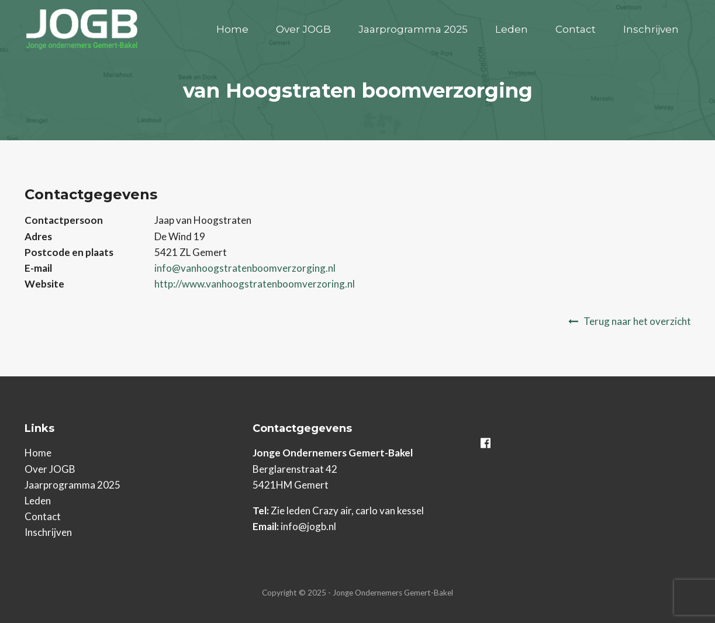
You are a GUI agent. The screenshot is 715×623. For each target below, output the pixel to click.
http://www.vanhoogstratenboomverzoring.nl (254, 284)
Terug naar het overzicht (637, 321)
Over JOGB (303, 29)
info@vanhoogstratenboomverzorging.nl (245, 268)
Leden (511, 29)
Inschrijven (651, 29)
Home (232, 29)
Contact (575, 29)
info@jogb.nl (308, 526)
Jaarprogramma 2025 (413, 29)
